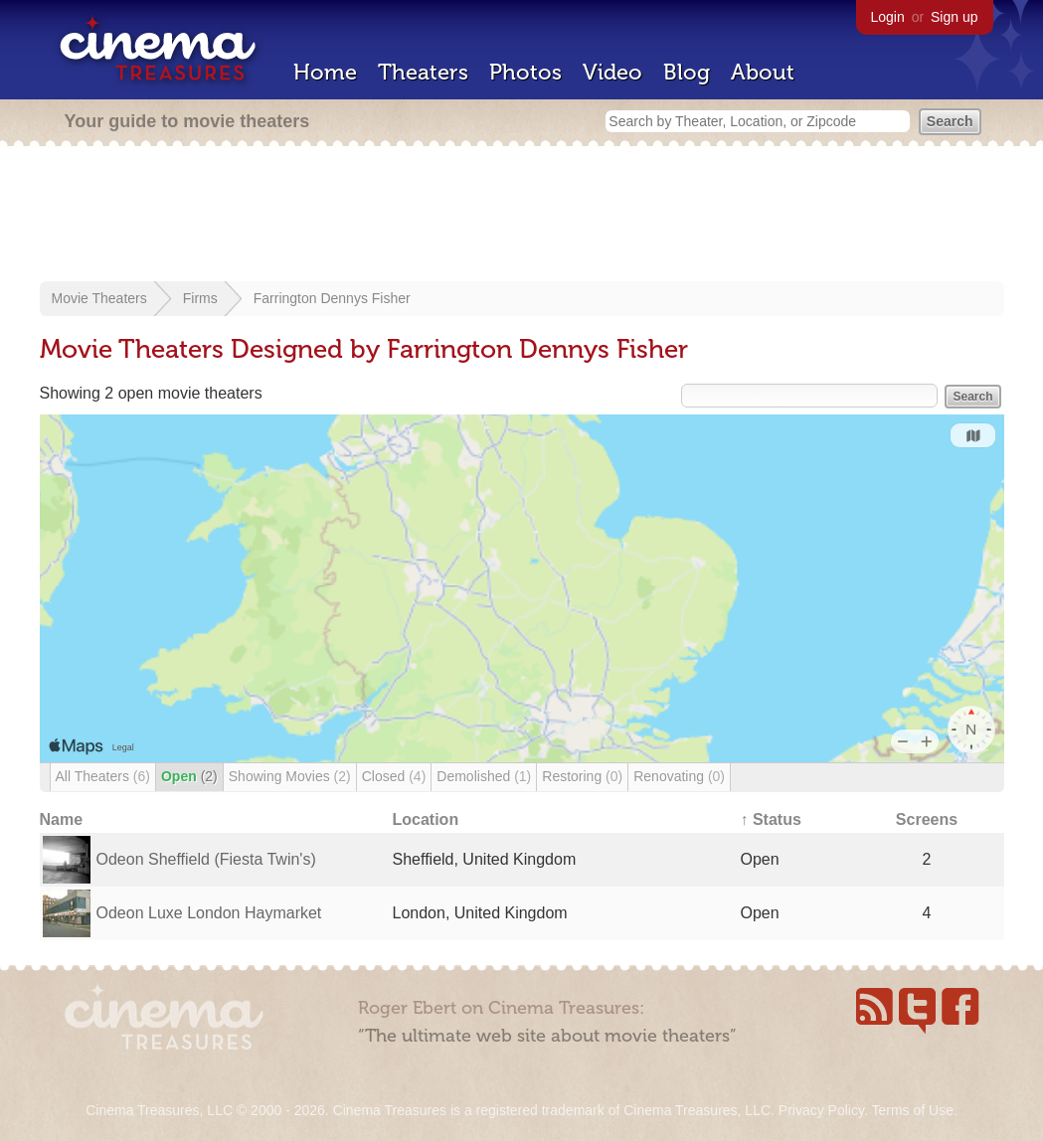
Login (888, 17)
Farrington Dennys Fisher (332, 298)
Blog (686, 72)
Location (426, 819)
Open (189, 776)
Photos (525, 72)
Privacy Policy (821, 1110)
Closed (394, 776)
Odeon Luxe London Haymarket (209, 912)
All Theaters (103, 776)
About (762, 72)
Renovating (679, 776)
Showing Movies (290, 776)
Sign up (954, 17)
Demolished (483, 776)
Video (612, 72)
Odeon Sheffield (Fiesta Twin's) (206, 859)
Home (325, 72)
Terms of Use (912, 1110)
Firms (200, 298)
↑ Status (771, 819)
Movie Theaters (99, 298)
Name (62, 819)
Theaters (423, 72)
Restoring (582, 776)
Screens (926, 819)
